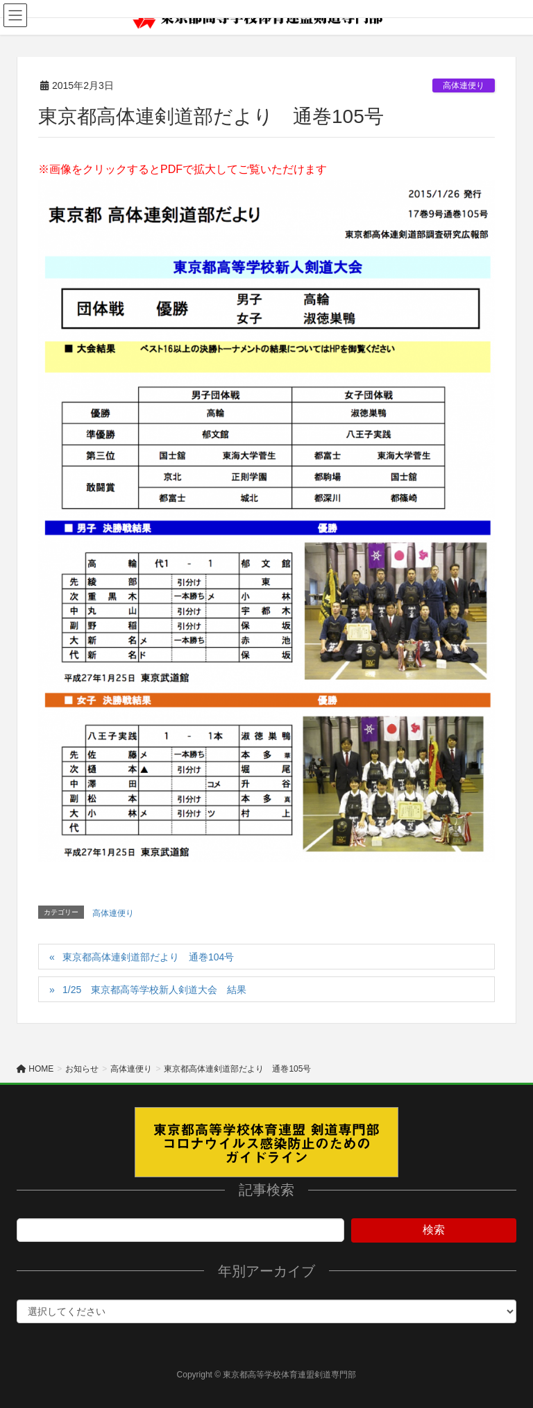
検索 (434, 1230)
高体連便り (463, 85)
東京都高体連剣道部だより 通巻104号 (153, 957)
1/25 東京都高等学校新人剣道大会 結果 (154, 989)
